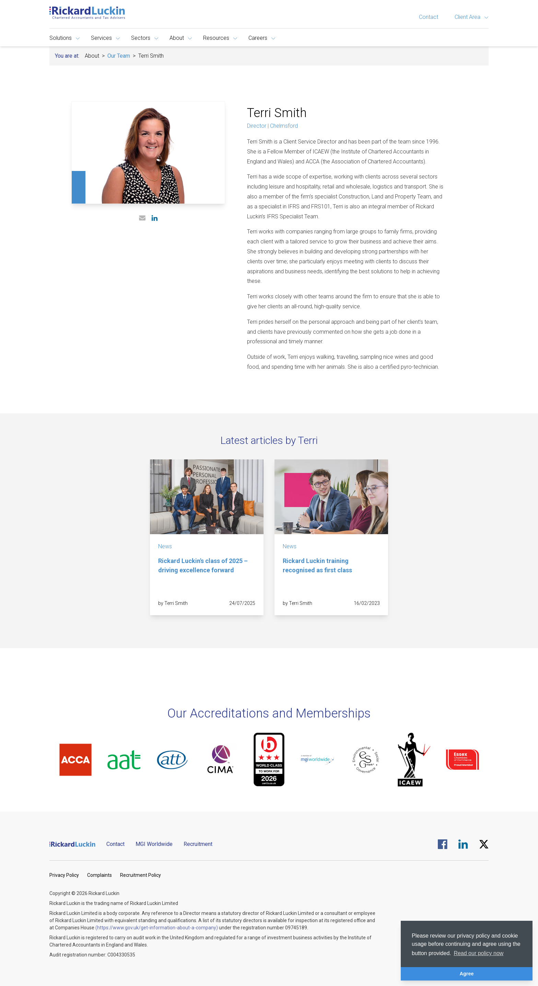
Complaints (99, 875)
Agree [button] (467, 973)
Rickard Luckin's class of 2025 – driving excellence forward (203, 565)
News (165, 546)
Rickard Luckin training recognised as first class (317, 565)
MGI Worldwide (154, 844)
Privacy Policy (64, 875)
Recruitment (198, 844)
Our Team (118, 56)
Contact (428, 17)
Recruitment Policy (140, 875)
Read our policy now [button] (478, 953)
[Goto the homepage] (87, 12)
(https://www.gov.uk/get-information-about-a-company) (156, 927)
